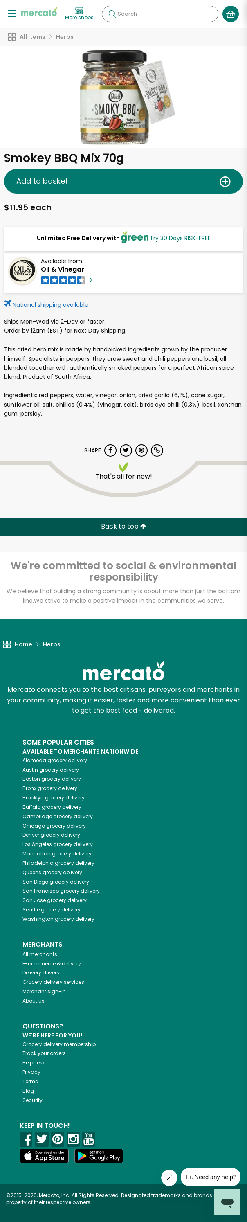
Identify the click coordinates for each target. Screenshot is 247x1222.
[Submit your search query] (112, 14)
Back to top (123, 526)
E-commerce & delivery (51, 963)
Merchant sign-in (44, 991)
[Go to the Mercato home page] (39, 11)
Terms (30, 1081)
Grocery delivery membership (59, 1044)
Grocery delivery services (53, 982)
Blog (28, 1090)
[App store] (44, 1156)
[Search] (160, 14)
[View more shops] (79, 14)
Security (32, 1100)
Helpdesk (33, 1062)
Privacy (31, 1072)
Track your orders (44, 1053)
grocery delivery (54, 760)
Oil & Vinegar (62, 269)
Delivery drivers (40, 972)
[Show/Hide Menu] (12, 13)
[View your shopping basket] (230, 14)
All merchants (39, 954)
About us (33, 1000)
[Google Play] (99, 1156)
